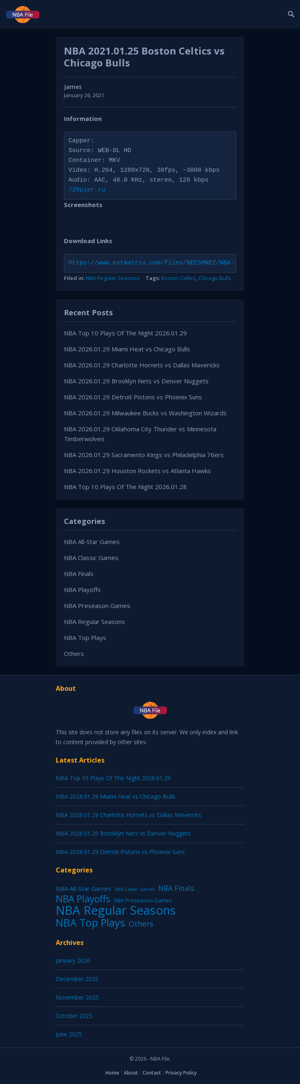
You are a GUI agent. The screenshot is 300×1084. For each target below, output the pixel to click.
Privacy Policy (181, 1072)
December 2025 (77, 979)
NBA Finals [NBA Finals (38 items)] (176, 888)
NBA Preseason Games (97, 605)
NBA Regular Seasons (113, 278)
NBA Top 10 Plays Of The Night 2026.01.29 (125, 333)
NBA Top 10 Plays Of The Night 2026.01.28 (125, 487)
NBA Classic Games (91, 557)
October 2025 (74, 1016)
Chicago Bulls (214, 278)
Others (74, 653)
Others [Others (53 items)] (141, 924)
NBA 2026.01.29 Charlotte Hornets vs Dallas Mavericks (142, 365)
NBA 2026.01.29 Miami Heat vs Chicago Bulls (127, 349)
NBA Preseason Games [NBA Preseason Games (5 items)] (143, 900)
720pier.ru (86, 190)
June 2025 (69, 1034)
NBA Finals (78, 573)
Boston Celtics (178, 278)
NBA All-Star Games (92, 541)
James (73, 87)
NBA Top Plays (85, 637)
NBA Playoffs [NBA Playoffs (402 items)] (83, 899)
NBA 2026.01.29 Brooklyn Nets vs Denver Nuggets (136, 381)
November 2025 (77, 997)
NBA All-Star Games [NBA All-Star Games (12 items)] (83, 888)
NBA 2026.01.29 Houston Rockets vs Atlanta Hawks (137, 471)
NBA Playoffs (82, 589)
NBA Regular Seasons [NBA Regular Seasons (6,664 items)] (116, 910)
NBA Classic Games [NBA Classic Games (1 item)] (135, 889)
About (131, 1072)
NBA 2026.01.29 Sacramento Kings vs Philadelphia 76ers (144, 455)
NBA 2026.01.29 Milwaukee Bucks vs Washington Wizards (145, 413)
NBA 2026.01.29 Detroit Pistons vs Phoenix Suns (133, 397)
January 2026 (73, 960)
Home (112, 1072)
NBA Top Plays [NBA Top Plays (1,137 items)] (90, 922)
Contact (152, 1072)
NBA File (160, 1058)
